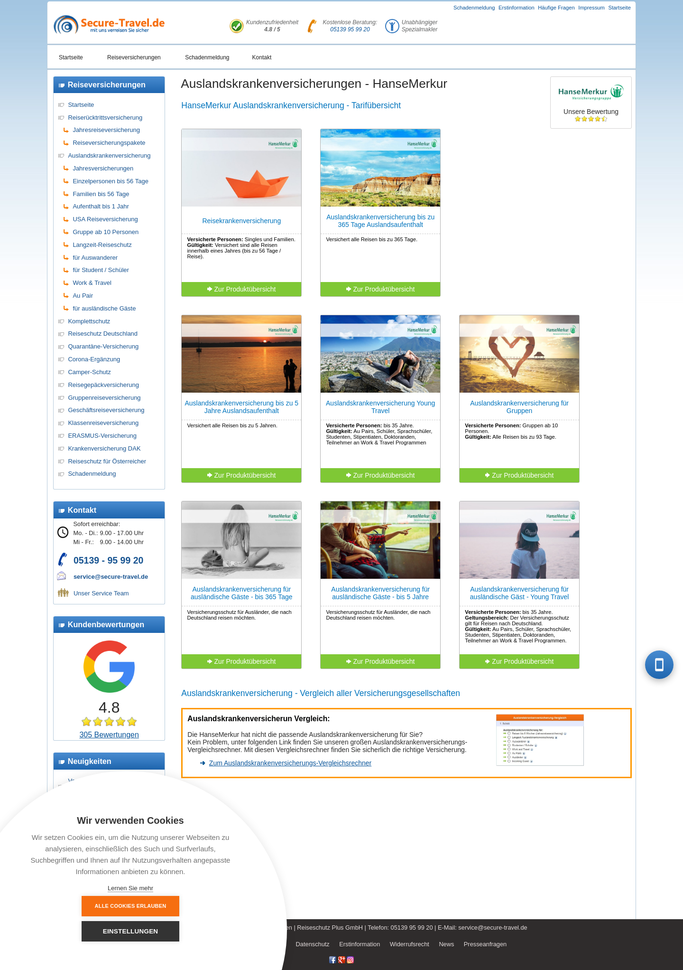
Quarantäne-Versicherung (103, 346)
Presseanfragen (485, 944)
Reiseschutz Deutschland (103, 333)
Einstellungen (183, 931)
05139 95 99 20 (349, 29)
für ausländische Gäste (104, 308)
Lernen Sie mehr (130, 888)
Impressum (591, 7)
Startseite (619, 7)
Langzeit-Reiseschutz (102, 244)
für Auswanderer (95, 257)
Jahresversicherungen (103, 168)
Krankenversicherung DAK (104, 448)
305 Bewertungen (108, 735)
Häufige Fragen (556, 7)
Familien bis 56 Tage (101, 194)
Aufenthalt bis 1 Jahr (101, 206)
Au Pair (83, 295)
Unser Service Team (101, 593)
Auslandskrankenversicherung (109, 155)
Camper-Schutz (89, 372)
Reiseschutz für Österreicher (107, 461)
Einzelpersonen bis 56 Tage (110, 181)
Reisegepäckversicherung (103, 384)
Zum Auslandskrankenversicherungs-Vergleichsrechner (290, 763)
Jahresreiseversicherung (106, 129)
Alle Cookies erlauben (78, 931)
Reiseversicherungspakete (109, 142)
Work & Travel (92, 282)
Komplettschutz (89, 321)
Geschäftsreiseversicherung (106, 410)
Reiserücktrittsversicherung (105, 117)
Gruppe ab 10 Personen (105, 231)
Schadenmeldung (474, 7)
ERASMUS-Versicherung (102, 435)
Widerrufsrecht (409, 944)
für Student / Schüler (101, 269)
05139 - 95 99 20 (108, 560)
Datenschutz (313, 944)
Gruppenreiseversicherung (104, 397)
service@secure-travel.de (111, 576)
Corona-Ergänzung (94, 359)
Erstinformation (516, 7)
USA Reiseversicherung (105, 219)
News (446, 944)
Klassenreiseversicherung (103, 422)
